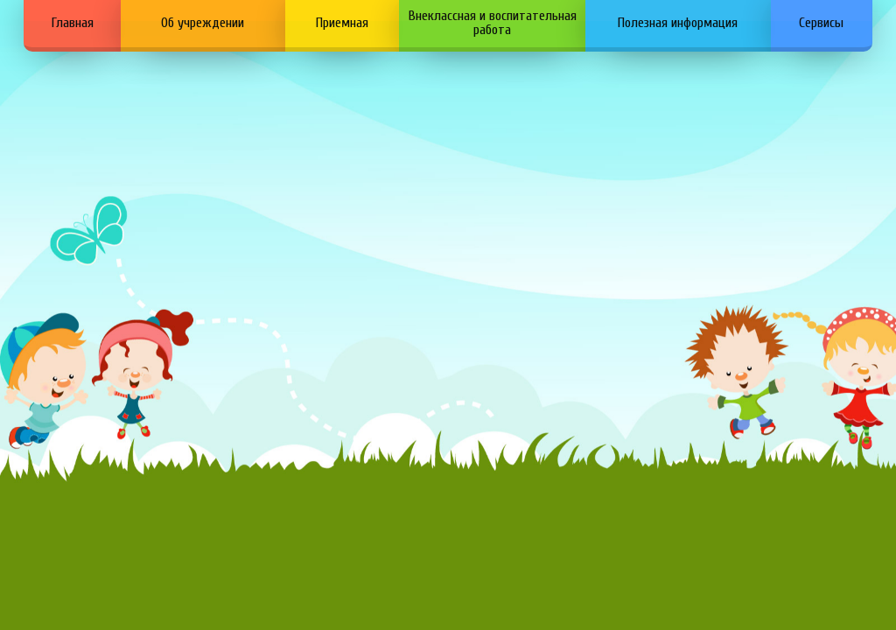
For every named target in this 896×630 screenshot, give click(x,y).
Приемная (342, 23)
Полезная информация (678, 23)
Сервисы (821, 23)
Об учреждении (202, 23)
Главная (73, 23)
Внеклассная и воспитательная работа (493, 23)
